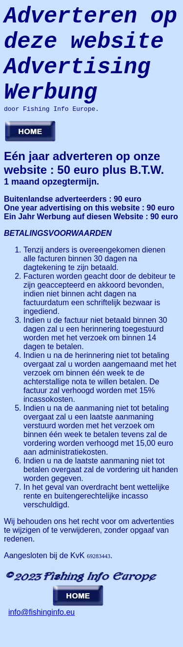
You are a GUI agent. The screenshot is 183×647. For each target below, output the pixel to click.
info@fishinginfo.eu (41, 634)
